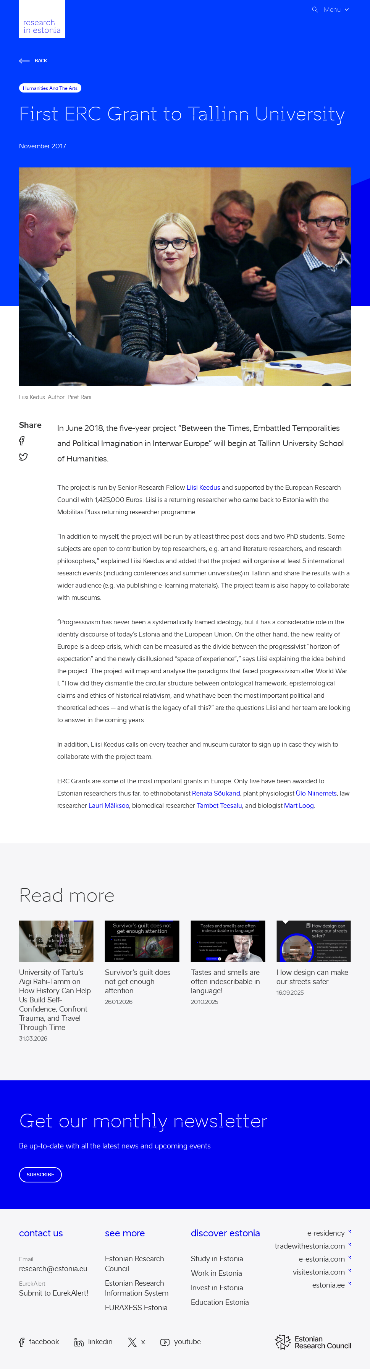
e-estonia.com (322, 1259)
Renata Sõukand (216, 793)
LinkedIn (93, 1342)
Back (33, 60)
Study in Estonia (217, 1259)
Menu (332, 9)
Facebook (39, 1342)
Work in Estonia (216, 1273)
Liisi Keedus (203, 487)
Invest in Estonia (217, 1288)
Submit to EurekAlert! (54, 1293)
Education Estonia (220, 1302)
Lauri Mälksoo (109, 805)
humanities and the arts (50, 88)
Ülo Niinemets (316, 793)
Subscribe (40, 1174)
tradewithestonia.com (310, 1246)
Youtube (180, 1342)
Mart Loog (299, 805)
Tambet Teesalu (219, 805)
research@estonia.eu (53, 1269)
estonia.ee (328, 1285)
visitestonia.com (319, 1272)
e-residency (326, 1233)
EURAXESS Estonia (136, 1308)
